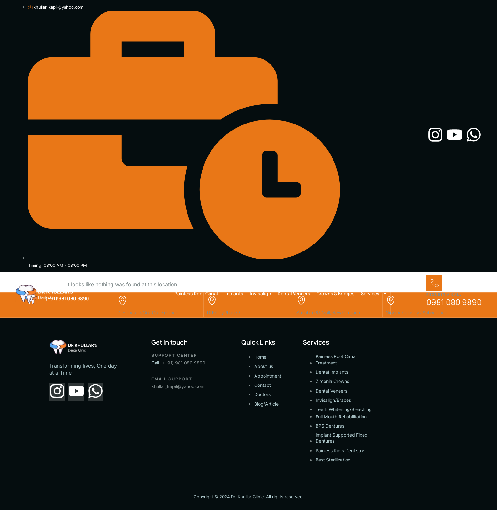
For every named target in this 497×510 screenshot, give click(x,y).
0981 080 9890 (454, 302)
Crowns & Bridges (336, 293)
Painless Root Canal (196, 293)
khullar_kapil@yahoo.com (177, 386)
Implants (233, 293)
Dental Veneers (294, 293)
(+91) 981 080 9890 (184, 362)
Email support (171, 379)
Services (374, 293)
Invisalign (260, 293)
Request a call (444, 294)
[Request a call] (434, 283)
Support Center (174, 355)
